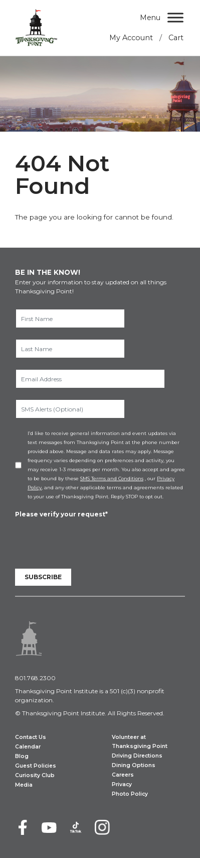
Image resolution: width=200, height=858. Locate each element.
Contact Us (30, 737)
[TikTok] (75, 827)
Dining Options (133, 765)
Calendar (28, 746)
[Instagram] (102, 827)
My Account (131, 37)
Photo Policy (130, 794)
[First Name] (70, 318)
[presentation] (91, 539)
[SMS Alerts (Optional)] (70, 409)
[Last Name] (70, 349)
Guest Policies (35, 766)
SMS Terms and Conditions (111, 478)
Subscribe (43, 577)
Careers (123, 775)
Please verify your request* (61, 514)
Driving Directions (137, 756)
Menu (150, 17)
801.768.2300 (35, 678)
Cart (175, 37)
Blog (22, 756)
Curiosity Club (35, 775)
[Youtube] (49, 827)
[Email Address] (90, 379)
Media (24, 785)
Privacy (122, 784)
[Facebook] (22, 827)
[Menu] (175, 17)
